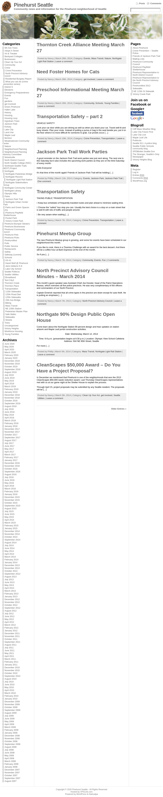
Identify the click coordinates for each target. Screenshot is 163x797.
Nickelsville (10, 157)
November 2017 (12, 432)
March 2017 (10, 454)
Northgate (9, 171)
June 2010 (10, 684)
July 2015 (9, 511)
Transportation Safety (61, 191)
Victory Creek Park (14, 221)
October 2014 (11, 537)
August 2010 (11, 679)
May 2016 (9, 483)
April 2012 (9, 622)
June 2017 (10, 446)
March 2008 (10, 761)
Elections (9, 90)
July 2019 (9, 375)
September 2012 (12, 608)
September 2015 (12, 505)
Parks (7, 196)
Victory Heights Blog (142, 159)
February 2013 (11, 593)
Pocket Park (11, 218)
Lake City (9, 129)
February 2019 (11, 389)
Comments (155, 3)
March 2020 (10, 352)
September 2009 (12, 710)
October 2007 (11, 775)
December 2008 (12, 735)
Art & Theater (11, 53)
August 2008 (11, 747)
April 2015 (9, 520)
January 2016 (11, 494)
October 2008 (11, 741)
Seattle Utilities (12, 274)
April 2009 (9, 724)
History (8, 112)
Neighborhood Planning (16, 149)
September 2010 (12, 676)
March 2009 (10, 727)
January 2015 (11, 528)
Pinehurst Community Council (143, 62)
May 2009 (9, 721)
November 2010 (12, 670)
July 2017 (9, 443)
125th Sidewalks (13, 297)
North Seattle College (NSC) (18, 163)
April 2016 (9, 486)
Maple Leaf (10, 135)
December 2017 (12, 429)
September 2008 (12, 744)
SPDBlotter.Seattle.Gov (144, 151)
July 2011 (9, 647)
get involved (10, 104)
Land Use (9, 132)
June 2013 (10, 582)
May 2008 (9, 755)
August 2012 (11, 610)
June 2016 (10, 480)
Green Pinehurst (12, 107)
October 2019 (11, 366)
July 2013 (9, 579)
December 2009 (12, 701)
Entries (138, 175)
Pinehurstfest (11, 240)
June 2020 (10, 344)
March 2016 (10, 488)
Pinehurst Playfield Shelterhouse (13, 213)
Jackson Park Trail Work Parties (72, 151)
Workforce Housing (14, 331)
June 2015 (10, 514)
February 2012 (11, 627)
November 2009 (12, 704)
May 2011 (9, 653)
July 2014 (9, 545)
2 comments (113, 260)
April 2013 (9, 588)
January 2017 (11, 460)
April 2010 (9, 690)
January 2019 (11, 392)
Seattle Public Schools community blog (143, 147)
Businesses (10, 59)
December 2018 (12, 395)
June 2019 (10, 378)
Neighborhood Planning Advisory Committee (15, 153)
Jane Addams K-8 (13, 266)
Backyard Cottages (14, 56)
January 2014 (11, 562)
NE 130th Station (13, 308)
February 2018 (11, 423)
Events (8, 95)
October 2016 (11, 468)
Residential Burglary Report (18, 78)
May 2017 (9, 449)
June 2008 (10, 752)
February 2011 (11, 662)
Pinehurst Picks (12, 237)
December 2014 (12, 531)
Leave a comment (63, 61)
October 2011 (11, 639)
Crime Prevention (13, 70)
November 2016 (12, 466)
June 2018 (10, 412)
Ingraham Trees (12, 121)
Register (137, 169)
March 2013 (10, 591)
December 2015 (12, 497)
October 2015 (11, 503)
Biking (8, 303)
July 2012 (9, 613)
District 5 (9, 87)
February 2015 (11, 525)
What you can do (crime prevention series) (15, 82)
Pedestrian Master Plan (16, 311)
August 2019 (11, 372)
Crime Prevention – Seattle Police (145, 51)
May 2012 (9, 619)
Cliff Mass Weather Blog (144, 129)
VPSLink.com (86, 792)
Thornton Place (12, 286)
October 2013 (11, 571)
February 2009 (11, 730)
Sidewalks (10, 317)
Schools (8, 257)
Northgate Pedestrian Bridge (18, 174)
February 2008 (11, 764)
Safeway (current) (13, 254)
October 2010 (11, 673)
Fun (6, 98)
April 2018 (9, 417)
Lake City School (13, 269)
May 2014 (9, 551)
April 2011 (9, 656)
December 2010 (12, 667)
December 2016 (12, 463)
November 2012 (12, 602)
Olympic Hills (11, 193)
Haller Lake (10, 109)
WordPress (81, 794)
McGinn (8, 138)
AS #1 (8, 260)
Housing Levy (11, 118)
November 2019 (12, 363)
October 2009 (11, 707)
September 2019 (12, 369)
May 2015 (9, 517)
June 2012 (10, 616)
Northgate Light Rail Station (19, 179)
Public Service (11, 246)
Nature (8, 146)
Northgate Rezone (14, 177)
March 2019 (10, 386)
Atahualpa (93, 794)
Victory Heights (12, 328)
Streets (8, 320)
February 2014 (11, 559)
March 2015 (10, 522)
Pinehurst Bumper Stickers (17, 223)
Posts (142, 3)
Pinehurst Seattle (33, 5)
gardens (8, 101)
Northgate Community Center (18, 188)
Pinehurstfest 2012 (141, 85)
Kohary (8, 126)
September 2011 (12, 642)
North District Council (15, 160)
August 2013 (11, 576)
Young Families (12, 334)
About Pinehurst (140, 48)
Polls (7, 243)
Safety (8, 252)
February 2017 (11, 457)
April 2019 (9, 383)
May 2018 (9, 415)
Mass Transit (11, 305)
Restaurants (10, 249)
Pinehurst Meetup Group (64, 233)
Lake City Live (139, 134)
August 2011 (11, 645)
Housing (8, 115)
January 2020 (11, 358)
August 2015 (11, 508)
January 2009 (11, 733)
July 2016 (9, 477)
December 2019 (12, 361)
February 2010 (11, 696)
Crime (7, 67)
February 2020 (11, 355)
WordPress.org (140, 181)
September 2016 (12, 471)
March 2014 (10, 556)
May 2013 (9, 585)
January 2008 (11, 767)
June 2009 (10, 718)
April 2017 (9, 451)
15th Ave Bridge (12, 300)
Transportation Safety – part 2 (70, 116)
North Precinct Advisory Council (97, 301)
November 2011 (12, 636)
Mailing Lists (138, 59)
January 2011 (11, 664)
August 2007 (11, 781)
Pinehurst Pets (11, 234)
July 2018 (9, 409)
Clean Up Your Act (13, 62)
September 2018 (12, 403)
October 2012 (11, 605)
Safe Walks (10, 314)
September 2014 (12, 539)
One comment (44, 181)
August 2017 (11, 440)
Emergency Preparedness (17, 92)
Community (10, 65)
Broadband (10, 277)
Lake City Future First (143, 132)
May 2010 (9, 687)
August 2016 (11, 474)
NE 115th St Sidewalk (143, 91)
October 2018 (11, 400)
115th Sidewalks (13, 291)
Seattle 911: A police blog (145, 143)
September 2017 (12, 437)
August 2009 (11, 713)
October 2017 (11, 434)
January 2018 (11, 426)
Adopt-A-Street (12, 50)
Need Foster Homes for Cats (68, 71)
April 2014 (9, 554)
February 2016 (11, 491)
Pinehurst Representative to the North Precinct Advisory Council (146, 80)
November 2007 (12, 772)
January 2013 (11, 596)
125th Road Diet (13, 294)
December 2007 (12, 769)
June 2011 (10, 650)
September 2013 (12, 574)
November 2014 (12, 534)
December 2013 (12, 565)
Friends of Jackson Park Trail (146, 56)
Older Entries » (118, 409)
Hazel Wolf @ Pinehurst (16, 263)
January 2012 (11, 630)
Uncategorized (11, 325)
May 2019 (9, 380)
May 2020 (9, 346)
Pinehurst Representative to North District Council (146, 73)
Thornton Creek (12, 283)
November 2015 (12, 500)
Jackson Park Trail (14, 199)
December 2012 (12, 599)
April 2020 (9, 349)
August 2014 (11, 542)
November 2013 (12, 568)
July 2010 (9, 681)
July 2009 (9, 715)
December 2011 (12, 633)
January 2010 (11, 698)
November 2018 (12, 397)
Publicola (137, 140)
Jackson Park (11, 124)
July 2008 (9, 750)
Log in (135, 172)
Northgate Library (13, 190)
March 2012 (10, 625)
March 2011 (10, 659)
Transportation (11, 288)
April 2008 (9, 758)
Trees (7, 323)
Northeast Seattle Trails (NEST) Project (15, 167)
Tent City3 (9, 280)
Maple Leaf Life (140, 137)
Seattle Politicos (12, 271)
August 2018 (11, 406)
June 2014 (10, 548)
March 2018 (10, 420)
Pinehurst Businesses (15, 226)
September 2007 (12, 778)
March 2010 (10, 693)
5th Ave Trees (11, 48)
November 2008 (12, 738)
